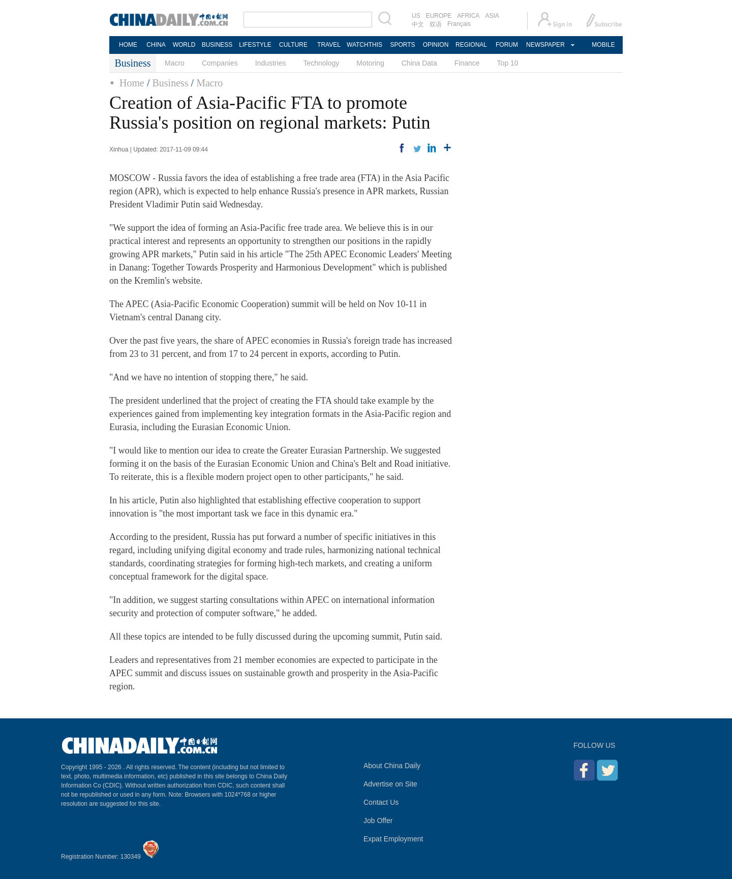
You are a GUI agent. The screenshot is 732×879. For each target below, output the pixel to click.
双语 (436, 24)
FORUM (507, 44)
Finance (467, 63)
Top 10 (507, 63)
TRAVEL (329, 44)
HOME (128, 44)
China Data (419, 63)
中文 (418, 24)
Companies (220, 63)
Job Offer (377, 820)
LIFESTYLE (255, 44)
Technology (321, 63)
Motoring (370, 63)
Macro (175, 63)
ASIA (492, 15)
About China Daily (391, 766)
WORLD (184, 44)
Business (170, 82)
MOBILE (603, 44)
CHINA (155, 44)
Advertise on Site (390, 784)
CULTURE (293, 44)
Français (459, 23)
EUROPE (439, 15)
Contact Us (381, 802)
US (416, 15)
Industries (270, 63)
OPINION (436, 44)
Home (131, 82)
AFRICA (468, 15)
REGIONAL (471, 44)
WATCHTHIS (364, 44)
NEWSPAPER (545, 44)
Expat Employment (393, 839)
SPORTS (402, 44)
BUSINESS (217, 44)
